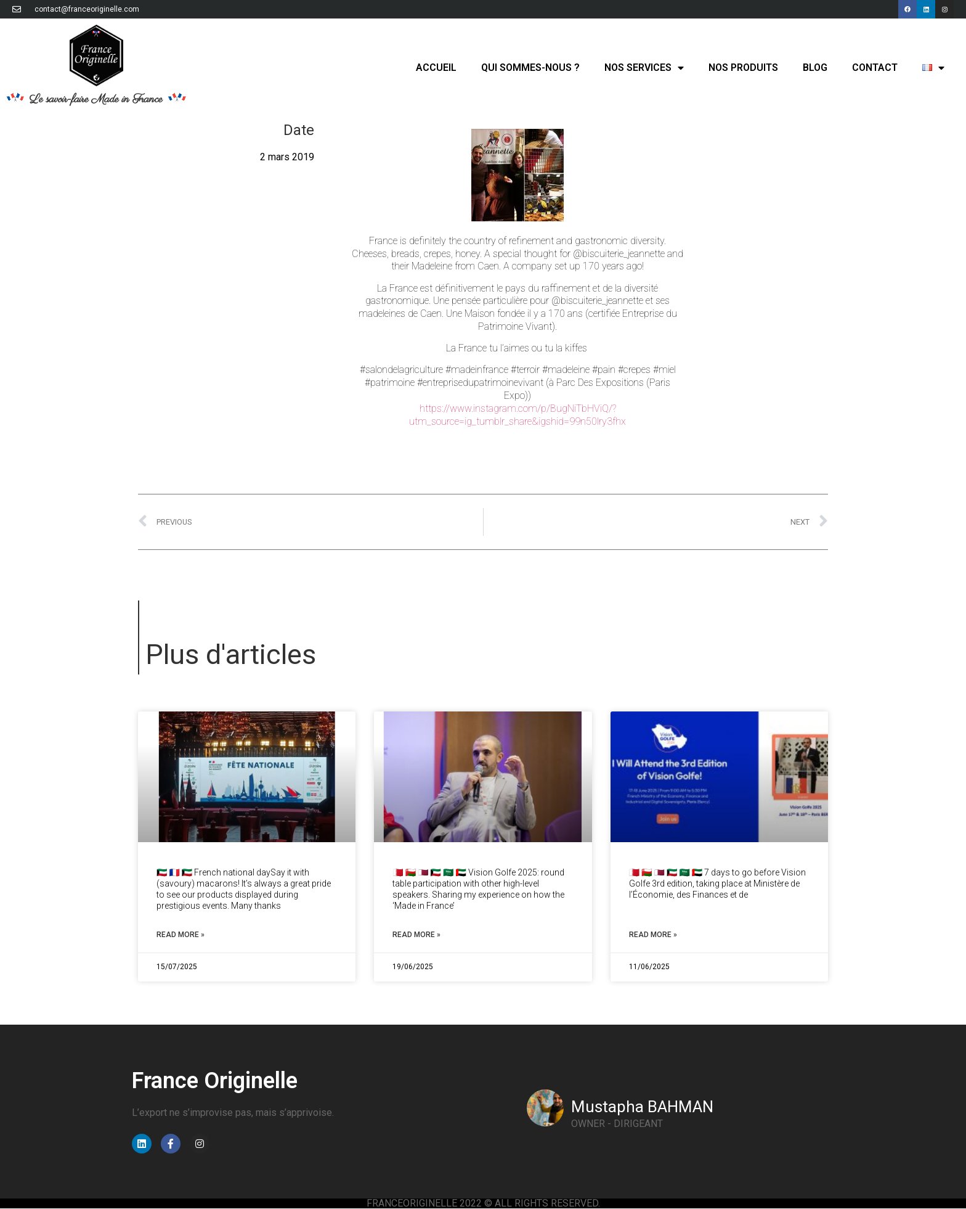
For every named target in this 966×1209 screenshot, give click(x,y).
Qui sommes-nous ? (530, 67)
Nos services (644, 68)
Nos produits (743, 67)
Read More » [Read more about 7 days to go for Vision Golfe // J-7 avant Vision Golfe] (653, 934)
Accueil (436, 67)
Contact (875, 67)
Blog (815, 67)
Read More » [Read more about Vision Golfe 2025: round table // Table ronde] (416, 934)
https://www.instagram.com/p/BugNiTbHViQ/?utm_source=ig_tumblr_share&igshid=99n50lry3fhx (517, 415)
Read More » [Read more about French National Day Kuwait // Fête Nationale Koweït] (180, 934)
